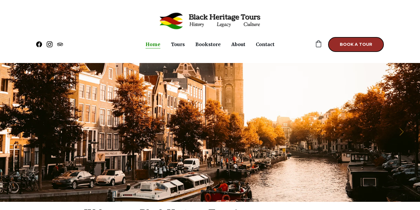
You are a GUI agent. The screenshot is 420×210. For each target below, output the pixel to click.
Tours (178, 44)
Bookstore (208, 44)
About (238, 44)
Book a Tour (356, 44)
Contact (265, 44)
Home (153, 44)
